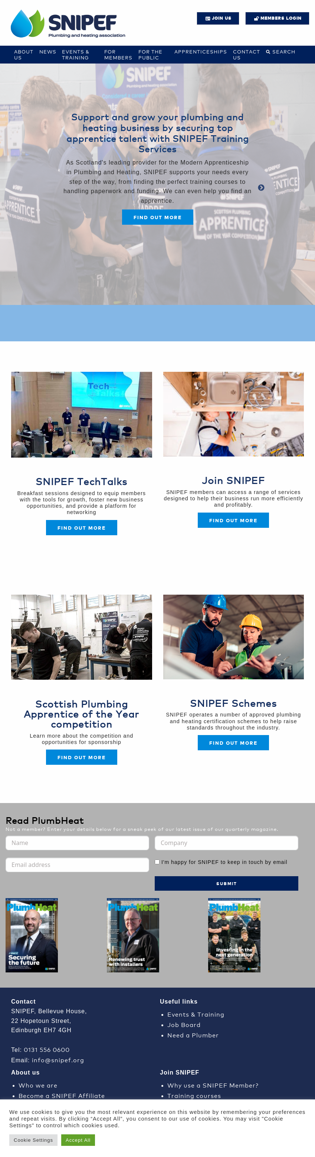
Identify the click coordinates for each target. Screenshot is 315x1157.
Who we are (38, 1084)
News (47, 51)
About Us (23, 54)
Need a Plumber (193, 1034)
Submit (226, 883)
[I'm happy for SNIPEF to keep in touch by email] (157, 861)
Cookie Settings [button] (33, 1140)
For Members (118, 54)
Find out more (158, 217)
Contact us (246, 54)
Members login (281, 18)
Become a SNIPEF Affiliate (62, 1095)
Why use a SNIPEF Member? (213, 1084)
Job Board (184, 1024)
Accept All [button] (78, 1140)
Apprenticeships (200, 51)
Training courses (194, 1095)
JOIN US (222, 18)
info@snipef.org (58, 1059)
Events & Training (75, 54)
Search (283, 51)
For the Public (150, 54)
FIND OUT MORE (233, 520)
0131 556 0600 (47, 1049)
